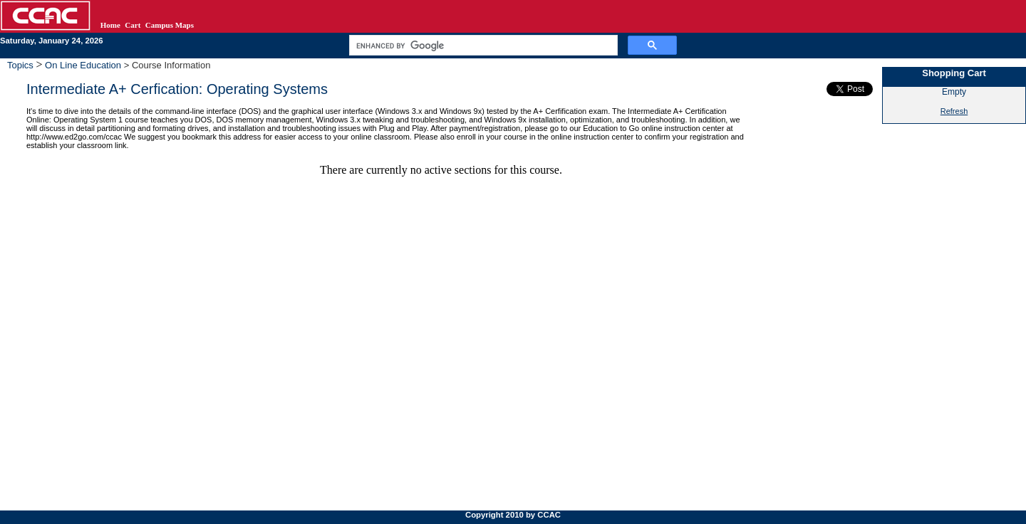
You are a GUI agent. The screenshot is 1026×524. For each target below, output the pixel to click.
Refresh (954, 111)
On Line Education (83, 65)
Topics (21, 65)
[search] (482, 45)
